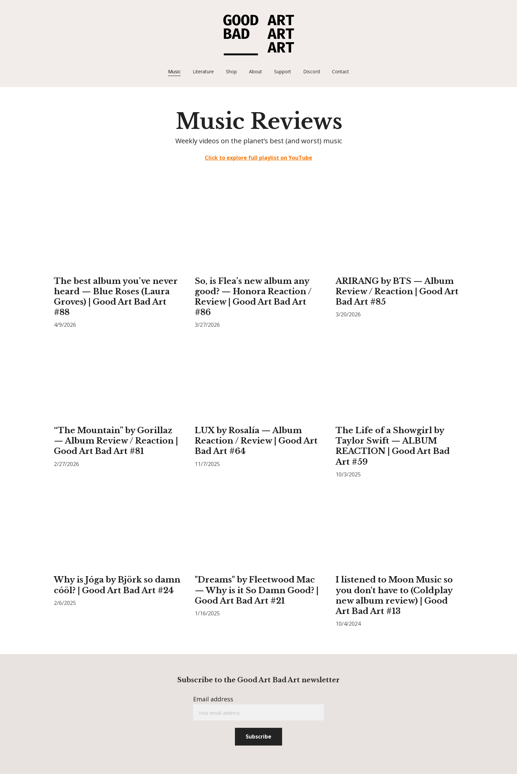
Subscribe (258, 736)
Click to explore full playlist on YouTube (258, 157)
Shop (231, 72)
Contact (340, 72)
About (255, 72)
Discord (311, 72)
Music (174, 72)
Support (282, 72)
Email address (213, 699)
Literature (203, 72)
